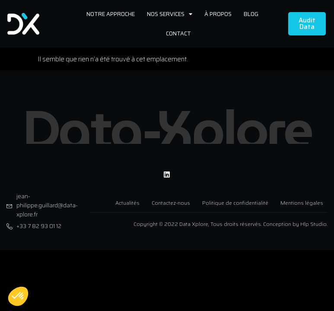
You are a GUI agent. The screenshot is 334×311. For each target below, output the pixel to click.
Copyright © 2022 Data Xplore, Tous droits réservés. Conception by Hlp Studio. (231, 221)
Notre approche (110, 14)
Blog (251, 14)
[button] (18, 296)
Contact (178, 33)
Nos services (169, 14)
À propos (218, 14)
